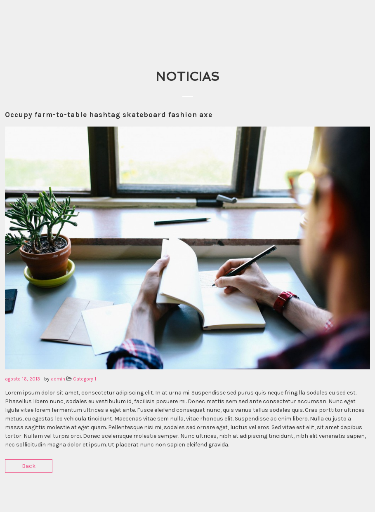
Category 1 (84, 379)
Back (28, 466)
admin (58, 379)
